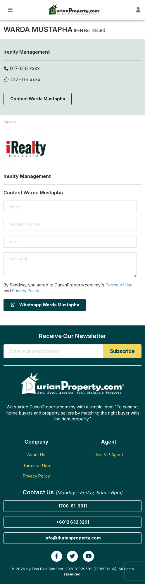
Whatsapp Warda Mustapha (44, 304)
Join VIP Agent (108, 454)
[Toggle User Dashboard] (138, 10)
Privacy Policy (25, 290)
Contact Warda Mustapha (37, 98)
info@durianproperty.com (72, 537)
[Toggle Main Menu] (10, 10)
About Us (36, 454)
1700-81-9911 (72, 505)
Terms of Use (119, 284)
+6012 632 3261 (72, 522)
